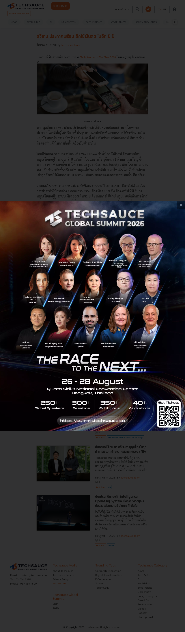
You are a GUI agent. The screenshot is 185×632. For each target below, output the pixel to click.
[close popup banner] (181, 205)
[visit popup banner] (92, 316)
